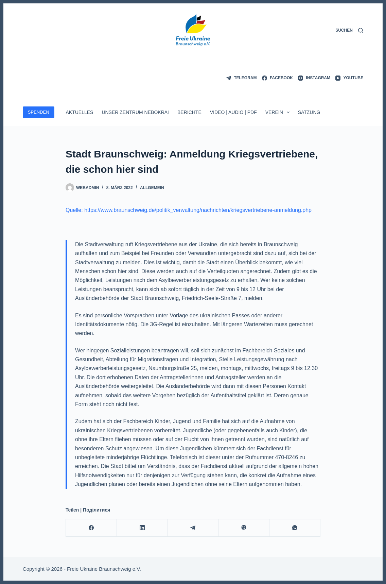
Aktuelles (79, 112)
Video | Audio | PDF (233, 112)
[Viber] (243, 528)
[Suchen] (349, 30)
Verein (278, 112)
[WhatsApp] (294, 528)
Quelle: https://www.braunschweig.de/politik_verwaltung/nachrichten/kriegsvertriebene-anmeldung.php (189, 210)
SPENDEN (38, 112)
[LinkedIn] (142, 528)
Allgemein (152, 187)
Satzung (309, 112)
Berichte (189, 112)
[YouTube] (349, 78)
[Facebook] (277, 78)
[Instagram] (314, 78)
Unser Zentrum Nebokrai (135, 112)
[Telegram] (241, 78)
